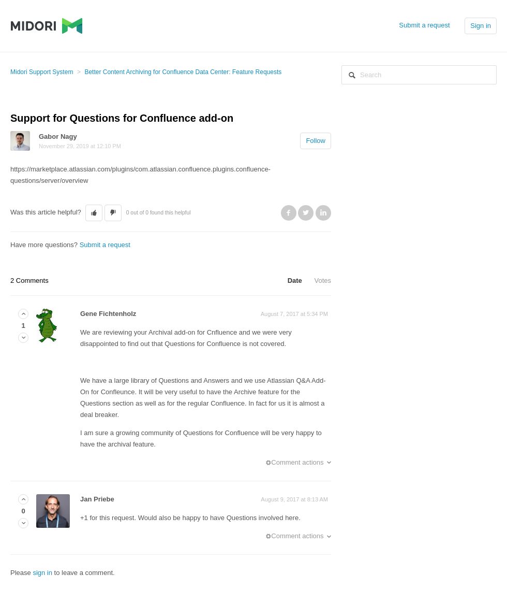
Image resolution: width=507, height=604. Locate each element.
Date (295, 280)
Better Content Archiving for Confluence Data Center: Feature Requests (182, 72)
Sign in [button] (480, 26)
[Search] (419, 74)
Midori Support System (41, 72)
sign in (42, 573)
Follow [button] (315, 141)
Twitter (306, 213)
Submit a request (424, 25)
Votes (322, 280)
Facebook (288, 213)
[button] (93, 213)
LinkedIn (323, 213)
